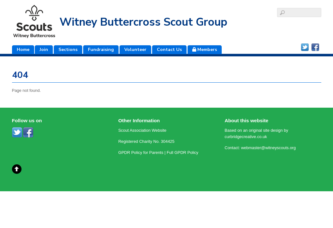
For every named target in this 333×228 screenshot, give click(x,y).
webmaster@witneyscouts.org (268, 147)
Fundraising (101, 50)
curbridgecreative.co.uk (246, 136)
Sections (68, 50)
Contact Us (169, 50)
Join (44, 50)
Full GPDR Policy (182, 152)
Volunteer (135, 50)
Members (204, 50)
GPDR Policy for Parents (140, 152)
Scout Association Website (142, 130)
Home (23, 50)
